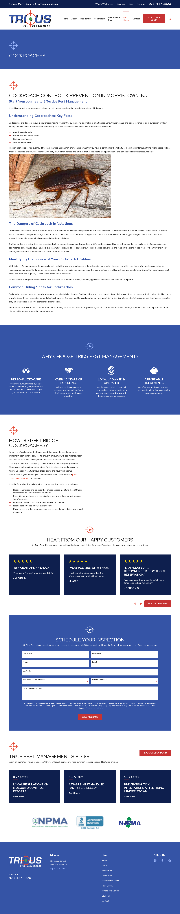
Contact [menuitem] (136, 18)
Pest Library (107, 885)
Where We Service (104, 4)
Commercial (107, 875)
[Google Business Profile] (155, 860)
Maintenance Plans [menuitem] (114, 19)
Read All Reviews (158, 603)
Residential (107, 870)
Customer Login (154, 18)
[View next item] (141, 604)
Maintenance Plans (110, 880)
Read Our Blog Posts (155, 752)
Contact (105, 901)
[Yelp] (169, 860)
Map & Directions (57, 868)
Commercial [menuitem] (99, 18)
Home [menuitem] (65, 18)
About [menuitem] (74, 18)
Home (104, 860)
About (105, 865)
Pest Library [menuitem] (126, 19)
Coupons (121, 4)
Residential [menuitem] (85, 18)
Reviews (141, 4)
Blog (131, 4)
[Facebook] (162, 860)
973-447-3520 (160, 4)
